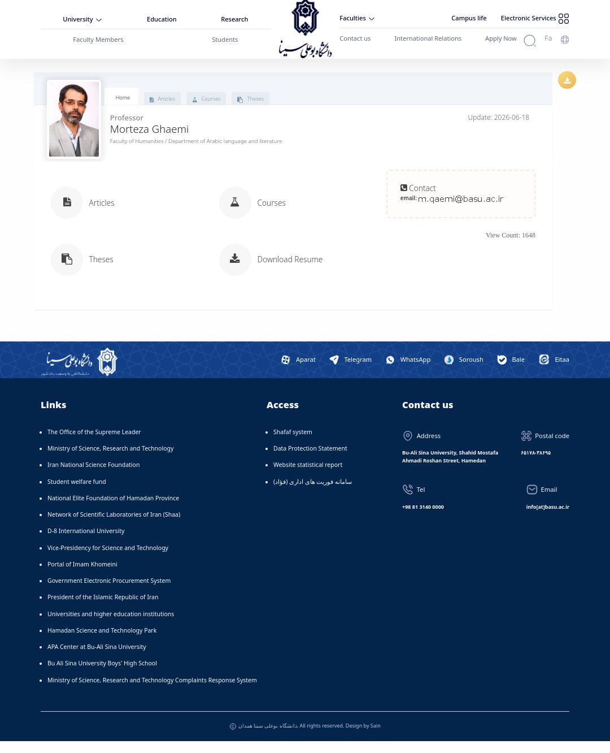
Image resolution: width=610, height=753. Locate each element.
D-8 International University (85, 543)
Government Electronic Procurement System (109, 592)
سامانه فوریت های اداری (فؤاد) (312, 493)
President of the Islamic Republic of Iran (102, 609)
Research (236, 18)
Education (162, 18)
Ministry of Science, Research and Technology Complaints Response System (152, 691)
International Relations (422, 36)
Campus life (473, 16)
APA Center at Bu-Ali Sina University (96, 659)
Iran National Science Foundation (93, 477)
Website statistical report (307, 477)
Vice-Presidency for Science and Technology (107, 559)
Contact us (353, 36)
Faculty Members (98, 37)
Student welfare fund (76, 493)
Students (225, 37)
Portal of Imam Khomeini (82, 575)
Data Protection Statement (310, 460)
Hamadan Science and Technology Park (101, 642)
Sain (376, 737)
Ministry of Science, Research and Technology (110, 460)
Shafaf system (292, 443)
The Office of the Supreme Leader (94, 443)
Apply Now (491, 36)
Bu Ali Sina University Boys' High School (102, 675)
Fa (548, 35)
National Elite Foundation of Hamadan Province (113, 509)
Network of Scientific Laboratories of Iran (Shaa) (113, 526)
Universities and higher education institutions (110, 625)
